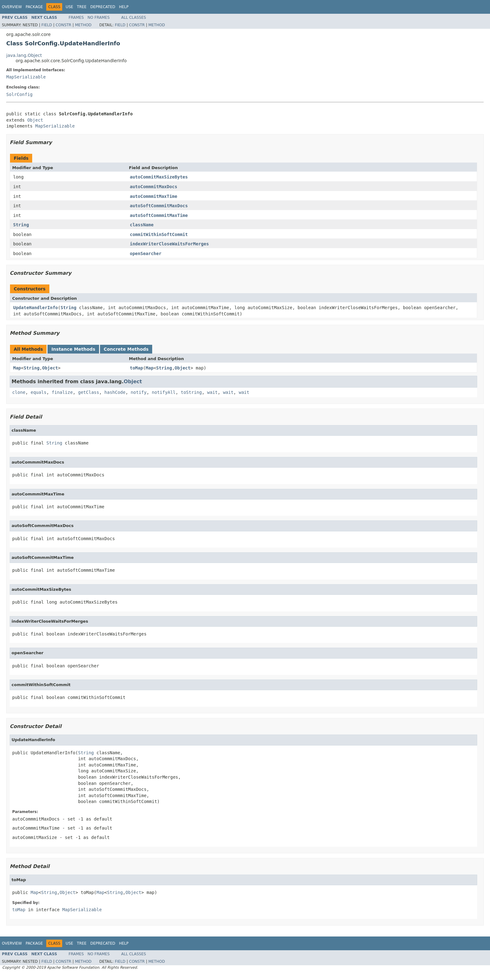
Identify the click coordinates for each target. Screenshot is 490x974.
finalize (62, 392)
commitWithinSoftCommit (159, 234)
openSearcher (146, 253)
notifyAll (164, 392)
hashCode (114, 392)
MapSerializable (26, 76)
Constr (63, 25)
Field (46, 25)
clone (18, 392)
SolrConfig (19, 94)
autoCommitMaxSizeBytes (159, 176)
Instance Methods (73, 349)
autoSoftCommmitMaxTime (159, 215)
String (21, 224)
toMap (136, 367)
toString (191, 392)
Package (34, 7)
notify (139, 392)
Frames (76, 17)
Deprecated (102, 7)
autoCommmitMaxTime (154, 196)
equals (39, 392)
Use (69, 7)
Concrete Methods (126, 349)
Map (17, 367)
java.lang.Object (24, 55)
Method (83, 25)
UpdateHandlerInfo (35, 307)
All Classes (133, 17)
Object (35, 120)
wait (212, 392)
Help (124, 7)
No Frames (99, 17)
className (142, 224)
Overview (12, 7)
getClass (88, 392)
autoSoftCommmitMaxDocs (159, 205)
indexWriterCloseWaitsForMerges (169, 243)
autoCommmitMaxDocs (154, 186)
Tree (82, 7)
